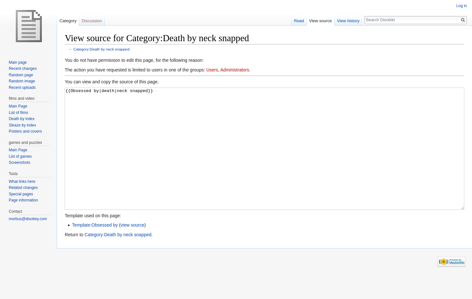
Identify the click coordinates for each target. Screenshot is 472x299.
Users (212, 69)
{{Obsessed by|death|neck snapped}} (264, 161)
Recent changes (23, 68)
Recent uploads (22, 87)
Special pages (21, 194)
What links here (22, 181)
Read (299, 20)
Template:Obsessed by (95, 249)
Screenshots (19, 162)
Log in (461, 6)
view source (132, 249)
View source (320, 20)
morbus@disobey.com (28, 219)
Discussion (92, 20)
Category (68, 20)
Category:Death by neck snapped (101, 49)
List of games (20, 156)
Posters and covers (25, 131)
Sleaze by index (22, 125)
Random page (21, 75)
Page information (23, 200)
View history (348, 20)
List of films (18, 112)
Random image (22, 81)
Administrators (234, 69)
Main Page (18, 106)
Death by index (21, 119)
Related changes (23, 187)
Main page (18, 62)
